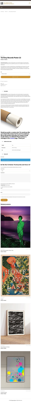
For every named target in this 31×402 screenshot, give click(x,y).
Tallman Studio (13, 400)
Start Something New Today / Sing (7, 250)
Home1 (2, 299)
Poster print (3, 85)
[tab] (15, 91)
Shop (1, 7)
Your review (3, 172)
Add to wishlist (4, 81)
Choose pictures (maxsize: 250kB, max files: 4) (8, 183)
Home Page (2, 11)
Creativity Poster (4, 392)
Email (2, 192)
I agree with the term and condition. (7, 186)
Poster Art (6, 11)
